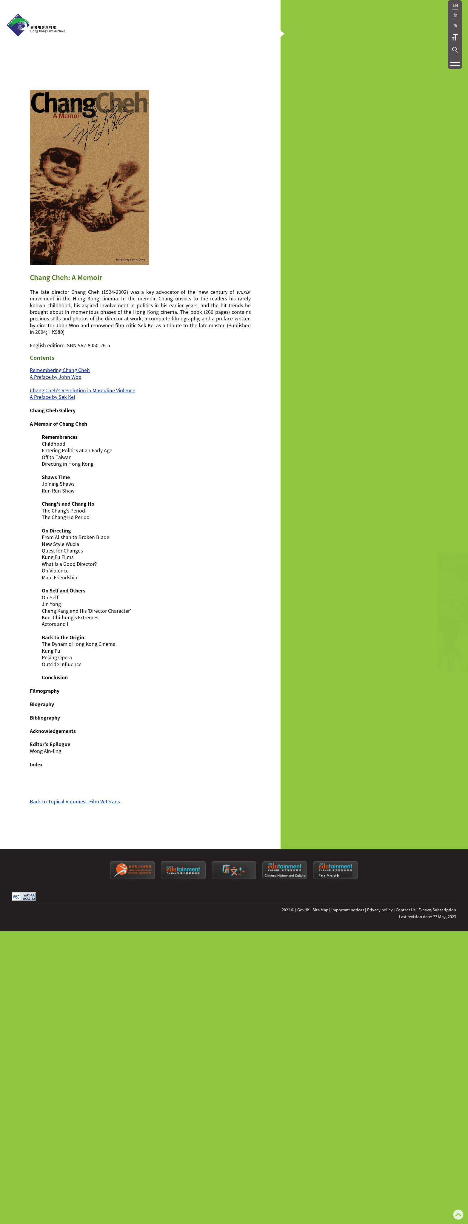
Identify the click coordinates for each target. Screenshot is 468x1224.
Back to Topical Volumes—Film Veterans (75, 856)
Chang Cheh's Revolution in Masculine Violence (82, 445)
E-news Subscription (437, 965)
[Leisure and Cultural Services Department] (132, 933)
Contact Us (405, 965)
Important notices (347, 965)
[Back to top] (458, 1215)
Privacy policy (380, 965)
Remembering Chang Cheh (60, 425)
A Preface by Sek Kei (52, 452)
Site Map (320, 965)
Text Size (454, 37)
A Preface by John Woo (55, 432)
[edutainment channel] (183, 933)
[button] (455, 50)
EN (455, 5)
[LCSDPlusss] (234, 933)
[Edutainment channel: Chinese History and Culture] (284, 933)
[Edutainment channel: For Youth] (335, 933)
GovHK (303, 965)
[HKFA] (36, 25)
